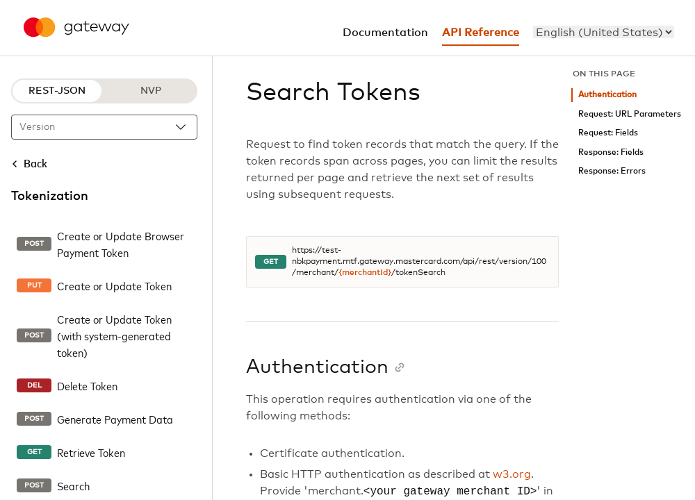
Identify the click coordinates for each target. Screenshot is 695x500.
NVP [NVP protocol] (150, 91)
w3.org (512, 474)
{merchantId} (364, 273)
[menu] (603, 32)
